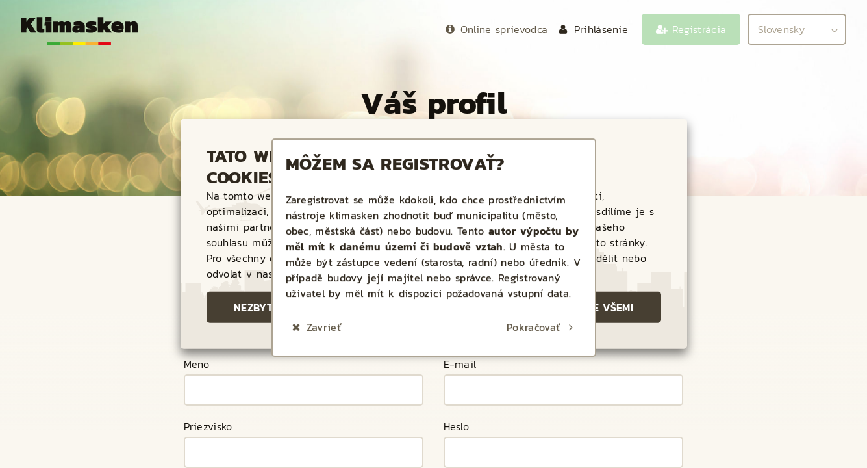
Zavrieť (324, 297)
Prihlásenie (601, 29)
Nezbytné (260, 307)
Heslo (457, 427)
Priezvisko (208, 427)
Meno (197, 365)
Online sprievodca (503, 29)
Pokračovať (533, 297)
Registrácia (699, 29)
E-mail (460, 365)
